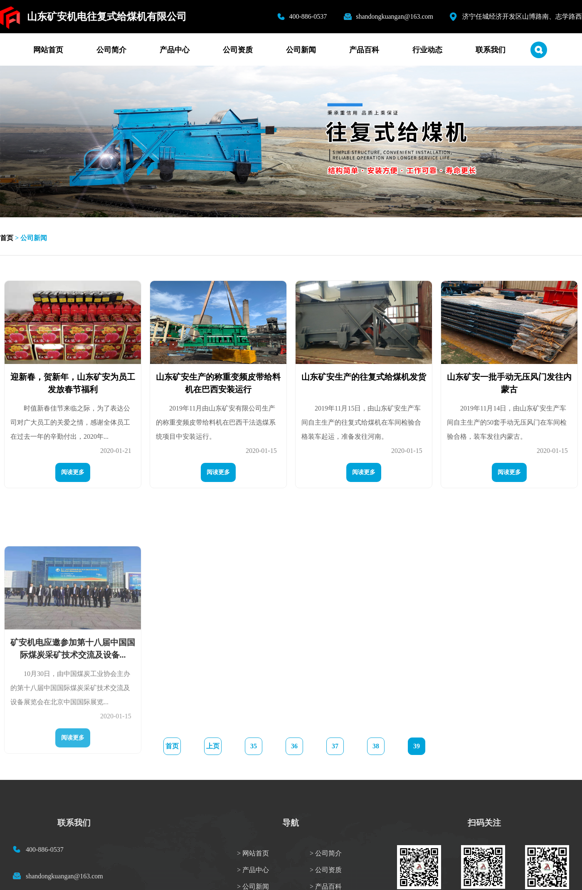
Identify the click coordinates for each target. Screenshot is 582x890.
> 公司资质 (326, 869)
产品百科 (364, 50)
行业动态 (427, 50)
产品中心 (175, 50)
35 (253, 746)
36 (294, 746)
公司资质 (238, 50)
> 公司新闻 (253, 886)
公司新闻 (301, 50)
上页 (212, 746)
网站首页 (48, 50)
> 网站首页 (253, 853)
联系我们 (491, 50)
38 (375, 746)
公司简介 (111, 50)
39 (416, 746)
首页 (6, 237)
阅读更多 (72, 479)
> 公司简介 (326, 853)
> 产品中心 (253, 869)
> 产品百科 (326, 886)
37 (335, 746)
